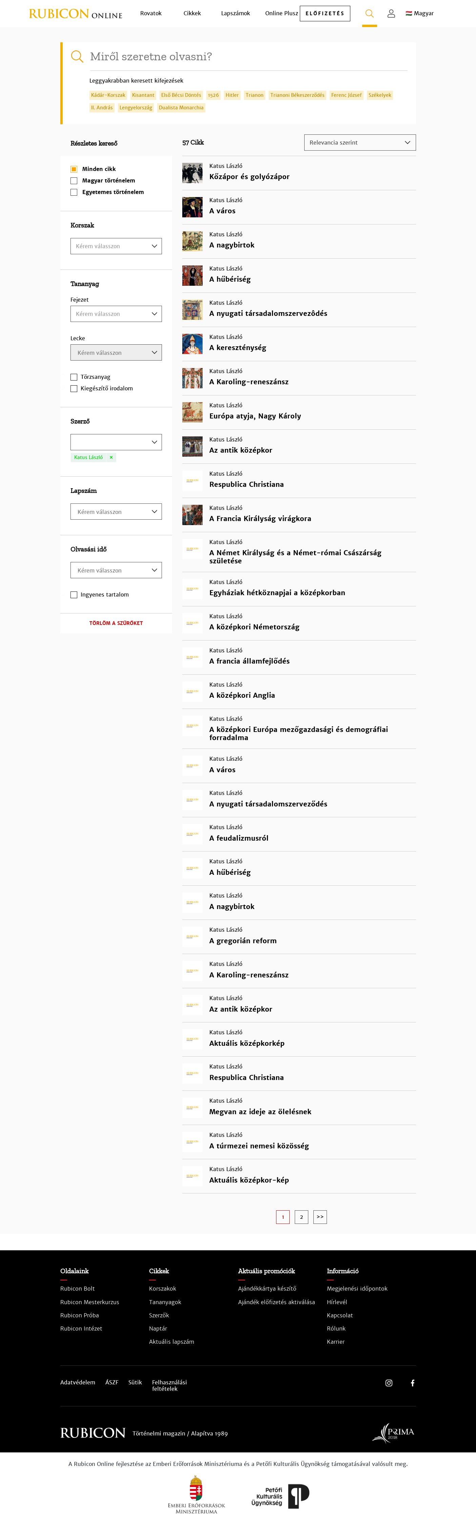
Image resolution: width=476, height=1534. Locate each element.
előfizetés (325, 13)
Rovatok (151, 13)
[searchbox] (117, 353)
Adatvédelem (77, 1382)
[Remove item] (111, 457)
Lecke (77, 338)
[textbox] (116, 246)
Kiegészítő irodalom (107, 388)
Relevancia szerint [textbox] (334, 142)
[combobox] (116, 246)
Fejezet (79, 300)
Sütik (135, 1382)
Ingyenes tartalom (105, 594)
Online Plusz (281, 13)
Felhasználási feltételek (169, 1385)
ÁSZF (111, 1382)
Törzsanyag (95, 377)
